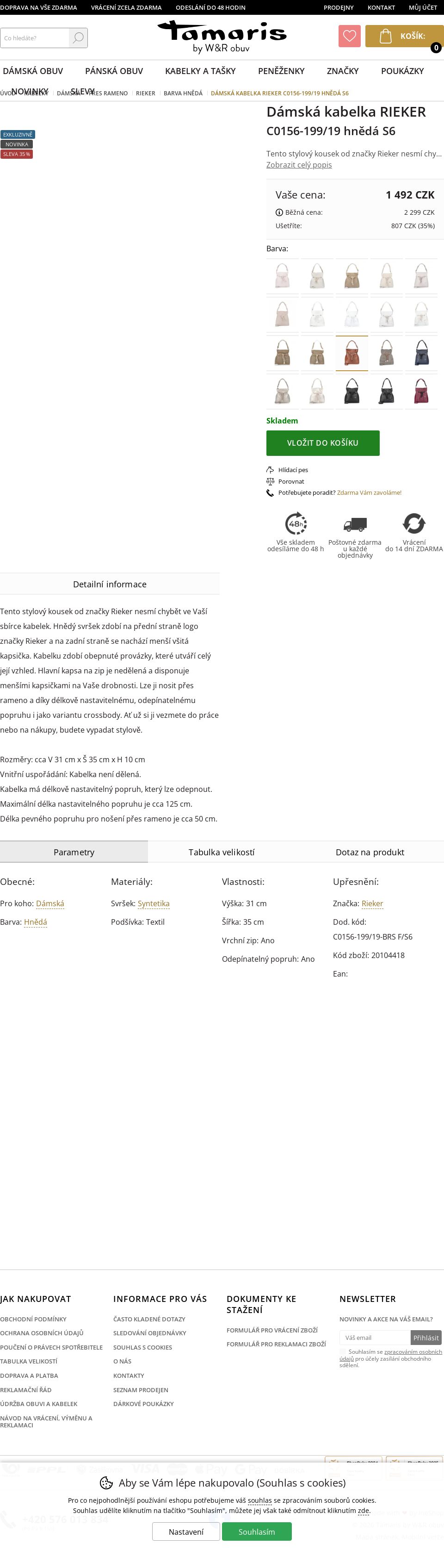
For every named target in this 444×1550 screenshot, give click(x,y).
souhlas (260, 1500)
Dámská (50, 903)
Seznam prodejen (140, 1390)
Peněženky (281, 70)
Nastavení (186, 1532)
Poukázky (402, 70)
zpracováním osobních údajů (390, 1355)
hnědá (35, 922)
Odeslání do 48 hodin (211, 7)
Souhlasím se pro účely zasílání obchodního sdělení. (390, 1358)
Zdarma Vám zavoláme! (369, 492)
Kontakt (381, 7)
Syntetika (154, 903)
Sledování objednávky (149, 1333)
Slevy (83, 91)
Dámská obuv (33, 70)
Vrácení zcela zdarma (126, 7)
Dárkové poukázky (143, 1404)
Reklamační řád (26, 1390)
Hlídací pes (293, 470)
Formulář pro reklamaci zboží (276, 1344)
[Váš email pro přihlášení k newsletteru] (374, 1337)
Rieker (372, 903)
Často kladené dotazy (149, 1319)
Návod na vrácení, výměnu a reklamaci (46, 1422)
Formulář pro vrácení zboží (272, 1330)
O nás (122, 1361)
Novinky (30, 91)
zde (363, 1510)
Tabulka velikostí (28, 1361)
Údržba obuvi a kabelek (38, 1404)
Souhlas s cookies (142, 1347)
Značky (343, 70)
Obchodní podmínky (33, 1319)
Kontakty (128, 1375)
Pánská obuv (114, 70)
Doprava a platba (29, 1375)
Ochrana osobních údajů (42, 1333)
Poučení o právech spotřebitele (51, 1347)
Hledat (78, 38)
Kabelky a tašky (200, 70)
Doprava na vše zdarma (38, 7)
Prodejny (339, 7)
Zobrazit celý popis (299, 165)
